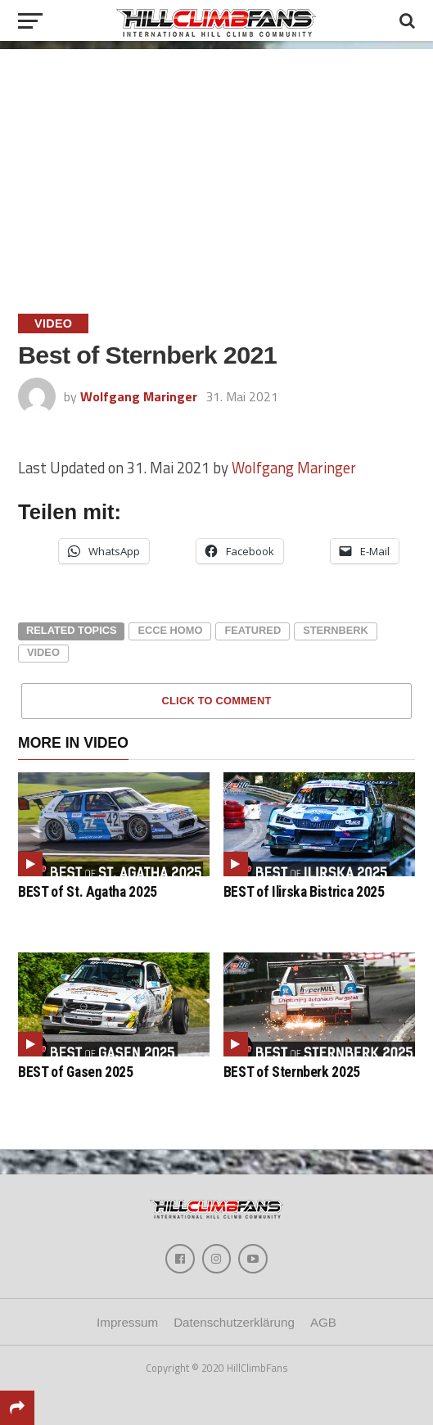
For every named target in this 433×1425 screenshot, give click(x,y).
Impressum (127, 1322)
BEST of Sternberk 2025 (291, 1072)
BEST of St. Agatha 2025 (87, 892)
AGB (323, 1322)
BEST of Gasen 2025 (75, 1072)
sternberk (335, 630)
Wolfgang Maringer (138, 396)
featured (252, 630)
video (43, 652)
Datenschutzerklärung (234, 1322)
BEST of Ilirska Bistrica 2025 (304, 892)
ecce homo (170, 630)
